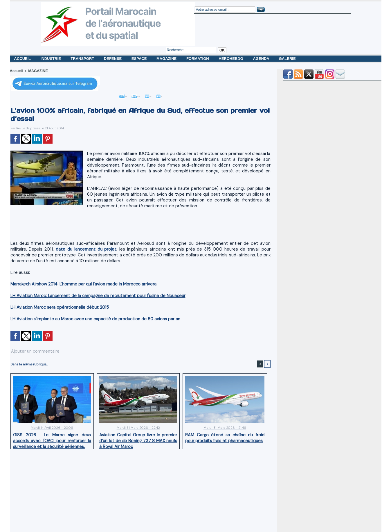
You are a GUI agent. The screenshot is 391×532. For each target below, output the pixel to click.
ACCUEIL (23, 58)
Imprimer (133, 95)
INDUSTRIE (51, 58)
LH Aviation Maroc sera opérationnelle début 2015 (55, 306)
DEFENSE (113, 58)
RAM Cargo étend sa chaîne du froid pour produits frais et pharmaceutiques (224, 435)
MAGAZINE (167, 58)
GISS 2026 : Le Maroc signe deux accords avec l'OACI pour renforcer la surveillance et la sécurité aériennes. (52, 438)
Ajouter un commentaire (29, 350)
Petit (179, 95)
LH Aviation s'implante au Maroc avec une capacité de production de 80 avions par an (88, 318)
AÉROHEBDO (231, 58)
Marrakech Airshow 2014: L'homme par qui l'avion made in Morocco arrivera (78, 283)
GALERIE (287, 58)
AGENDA (261, 58)
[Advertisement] (140, 226)
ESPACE (139, 58)
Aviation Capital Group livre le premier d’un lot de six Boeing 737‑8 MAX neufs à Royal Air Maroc (138, 438)
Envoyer (105, 95)
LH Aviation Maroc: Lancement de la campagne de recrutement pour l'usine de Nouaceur (90, 294)
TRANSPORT (83, 58)
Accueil (15, 70)
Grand (158, 95)
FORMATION (198, 58)
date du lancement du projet (79, 248)
